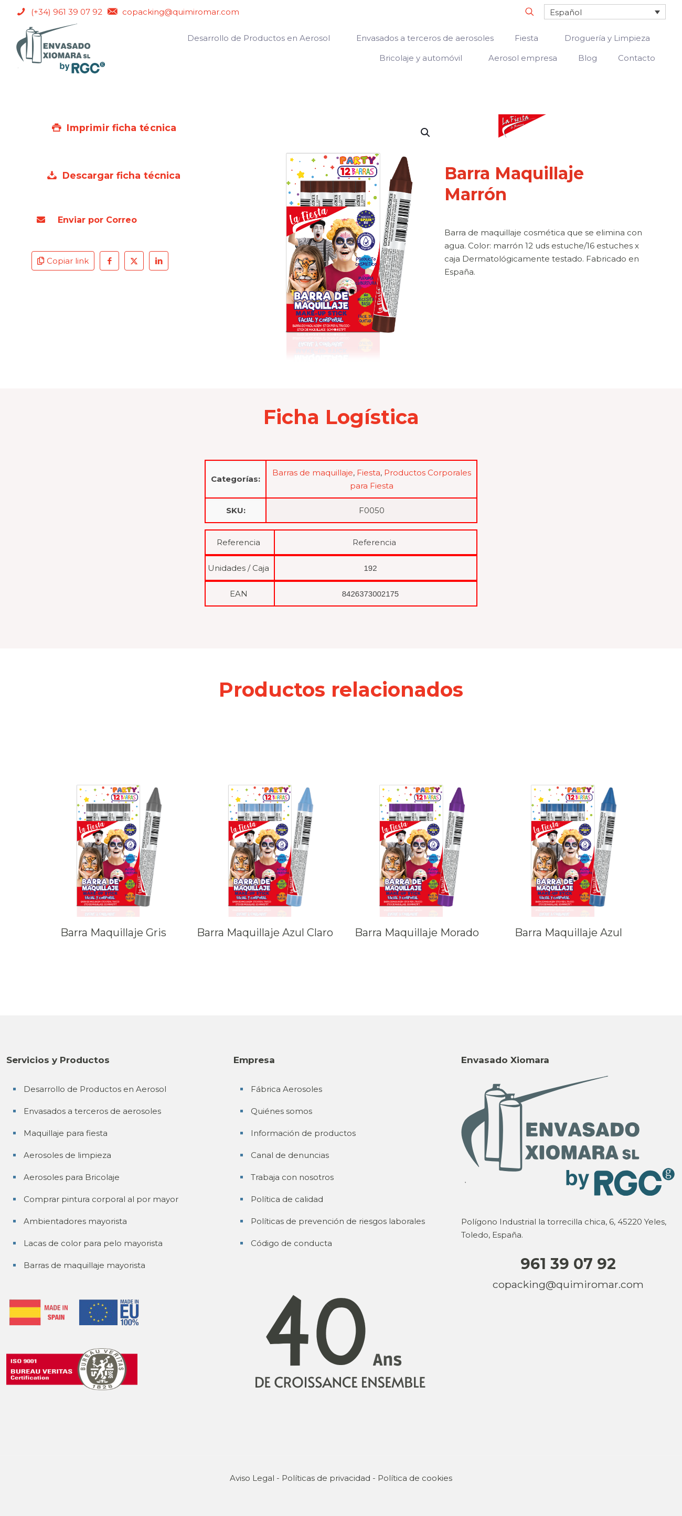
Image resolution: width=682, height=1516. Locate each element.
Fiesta (368, 473)
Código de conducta (291, 1243)
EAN (239, 594)
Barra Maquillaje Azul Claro (265, 932)
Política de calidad (287, 1199)
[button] (425, 132)
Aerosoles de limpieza (67, 1155)
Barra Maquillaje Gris (113, 932)
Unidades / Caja (238, 568)
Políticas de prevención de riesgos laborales (338, 1221)
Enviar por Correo (87, 220)
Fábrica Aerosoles (286, 1089)
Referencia (238, 542)
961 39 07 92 (568, 1263)
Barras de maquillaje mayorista (84, 1265)
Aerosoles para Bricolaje (72, 1177)
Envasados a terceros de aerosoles (92, 1111)
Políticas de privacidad (326, 1478)
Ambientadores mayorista (75, 1221)
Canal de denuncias (290, 1155)
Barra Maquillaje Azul (568, 932)
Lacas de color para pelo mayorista (93, 1243)
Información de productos (303, 1133)
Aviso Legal (252, 1478)
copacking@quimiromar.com (568, 1284)
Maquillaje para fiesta (66, 1133)
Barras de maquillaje (312, 473)
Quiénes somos (281, 1111)
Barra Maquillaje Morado (417, 932)
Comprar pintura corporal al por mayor (101, 1199)
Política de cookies (415, 1478)
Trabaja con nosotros (292, 1177)
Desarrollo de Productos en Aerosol (95, 1089)
